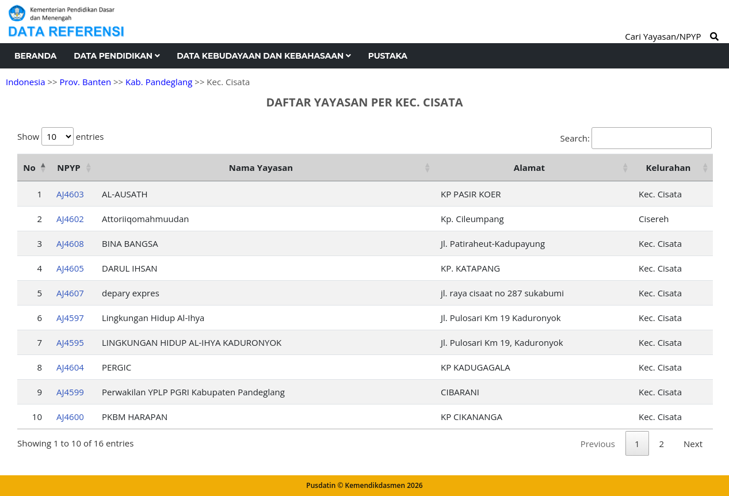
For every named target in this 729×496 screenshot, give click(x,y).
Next (693, 443)
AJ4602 (70, 218)
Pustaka (387, 56)
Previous (598, 443)
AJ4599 (70, 392)
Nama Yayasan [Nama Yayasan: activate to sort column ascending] (261, 167)
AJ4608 (70, 243)
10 (37, 416)
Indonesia (25, 81)
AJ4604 (70, 367)
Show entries (60, 136)
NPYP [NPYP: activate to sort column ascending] (68, 167)
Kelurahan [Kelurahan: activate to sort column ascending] (668, 167)
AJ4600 (70, 416)
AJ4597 (70, 317)
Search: (636, 138)
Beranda (35, 56)
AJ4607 (70, 293)
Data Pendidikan (116, 56)
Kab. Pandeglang (158, 81)
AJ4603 (70, 194)
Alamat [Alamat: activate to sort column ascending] (529, 167)
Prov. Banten (85, 81)
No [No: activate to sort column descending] (29, 167)
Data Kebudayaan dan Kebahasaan (263, 56)
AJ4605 (70, 268)
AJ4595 (70, 342)
